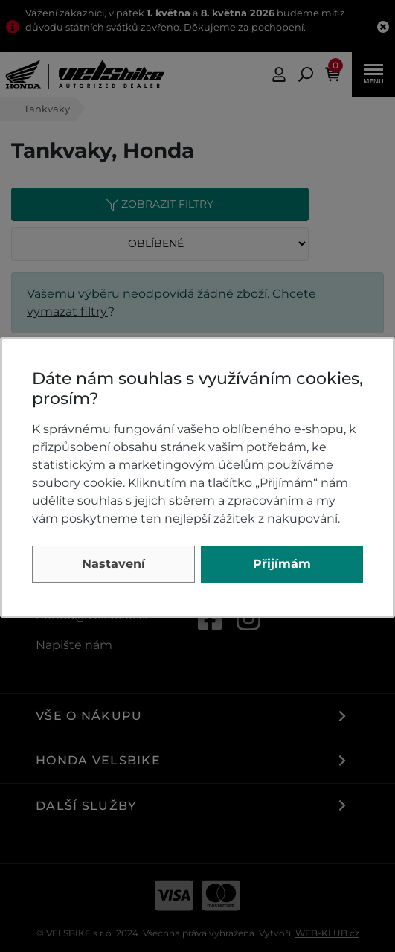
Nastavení (113, 564)
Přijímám (282, 564)
